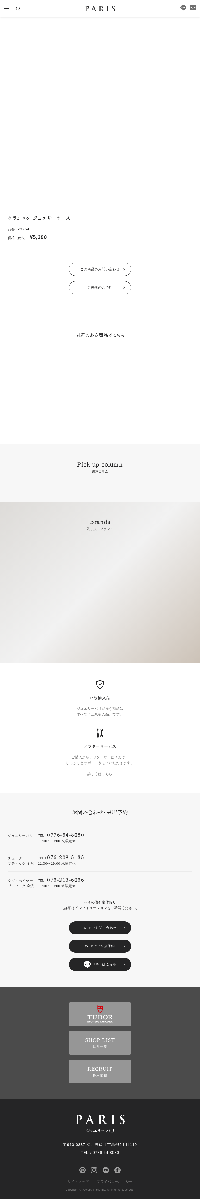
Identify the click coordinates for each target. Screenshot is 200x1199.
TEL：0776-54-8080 (100, 1152)
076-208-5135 (65, 857)
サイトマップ (78, 1182)
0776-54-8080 (65, 834)
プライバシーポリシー (115, 1182)
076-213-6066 (65, 879)
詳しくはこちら (100, 774)
